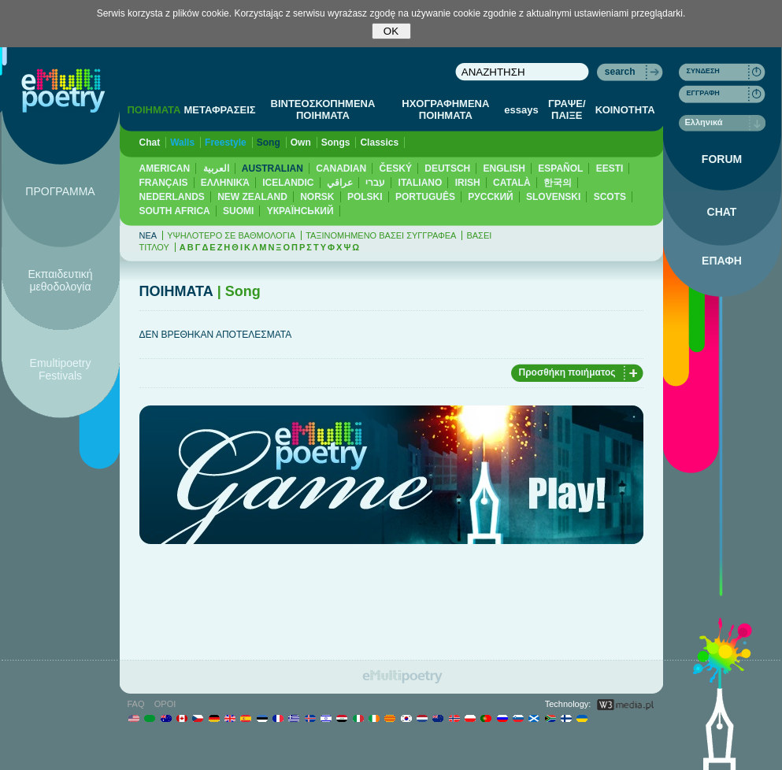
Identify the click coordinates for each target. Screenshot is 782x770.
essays (521, 110)
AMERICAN (165, 168)
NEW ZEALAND (252, 196)
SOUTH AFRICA (174, 211)
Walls (182, 142)
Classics (379, 142)
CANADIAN (341, 168)
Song (268, 142)
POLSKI (365, 196)
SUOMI (238, 211)
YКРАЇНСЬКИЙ (300, 211)
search (620, 71)
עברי (375, 182)
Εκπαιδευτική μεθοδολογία (60, 280)
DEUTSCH (447, 168)
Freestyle (225, 142)
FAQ (136, 704)
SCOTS (610, 196)
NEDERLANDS (172, 196)
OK (391, 31)
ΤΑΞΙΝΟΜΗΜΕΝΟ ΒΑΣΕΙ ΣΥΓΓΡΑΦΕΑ (381, 235)
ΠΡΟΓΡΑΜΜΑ (60, 191)
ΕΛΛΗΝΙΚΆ (225, 182)
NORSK (317, 196)
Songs (335, 142)
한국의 (557, 182)
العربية (216, 168)
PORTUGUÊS (425, 196)
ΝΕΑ (148, 235)
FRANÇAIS (163, 182)
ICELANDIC (287, 182)
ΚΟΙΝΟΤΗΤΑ (625, 110)
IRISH (467, 182)
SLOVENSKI (553, 196)
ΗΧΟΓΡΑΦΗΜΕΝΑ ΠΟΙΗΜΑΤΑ (445, 109)
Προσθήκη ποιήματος (567, 372)
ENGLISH (504, 168)
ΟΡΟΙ (165, 704)
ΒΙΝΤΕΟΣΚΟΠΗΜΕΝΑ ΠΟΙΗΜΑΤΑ (323, 109)
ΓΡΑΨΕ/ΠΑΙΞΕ (567, 109)
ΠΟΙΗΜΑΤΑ (153, 110)
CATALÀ (512, 182)
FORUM (722, 159)
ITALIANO (420, 182)
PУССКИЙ (490, 196)
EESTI (610, 168)
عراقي (340, 182)
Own (301, 142)
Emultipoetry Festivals (60, 369)
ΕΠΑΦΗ (722, 260)
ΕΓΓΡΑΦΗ (703, 93)
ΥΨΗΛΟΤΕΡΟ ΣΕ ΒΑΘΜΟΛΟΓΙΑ (231, 235)
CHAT (722, 211)
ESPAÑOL (560, 168)
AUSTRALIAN (272, 168)
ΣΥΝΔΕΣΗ (703, 71)
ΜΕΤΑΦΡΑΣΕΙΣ (219, 110)
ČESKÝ (396, 168)
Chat (150, 142)
